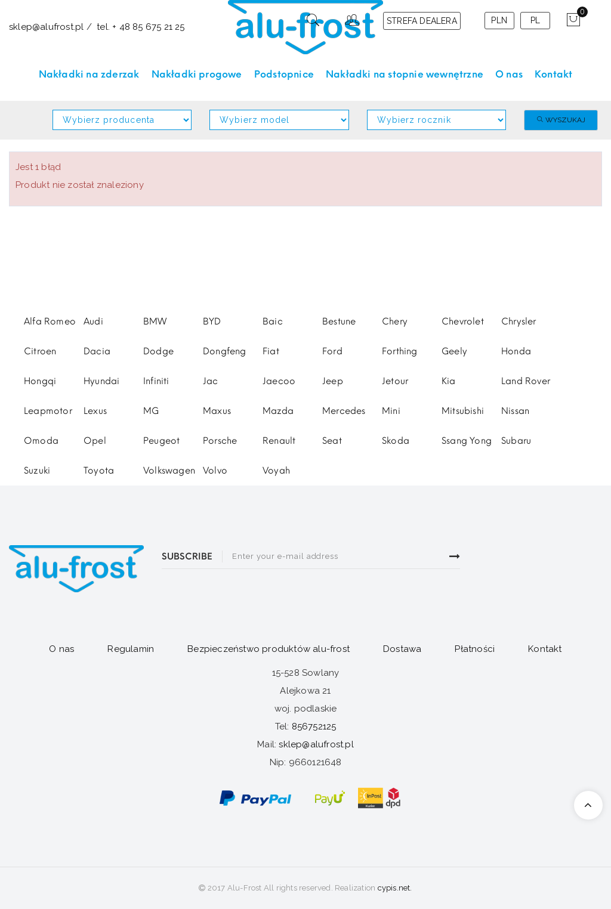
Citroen (40, 351)
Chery (395, 321)
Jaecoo (279, 381)
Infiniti (156, 381)
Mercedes (344, 411)
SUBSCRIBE (187, 556)
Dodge (158, 351)
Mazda (278, 411)
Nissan (515, 411)
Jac (210, 381)
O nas (61, 649)
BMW (155, 321)
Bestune (339, 321)
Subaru (516, 440)
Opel (95, 440)
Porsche (220, 440)
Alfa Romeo (50, 321)
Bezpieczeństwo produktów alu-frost (268, 649)
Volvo (215, 470)
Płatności (475, 649)
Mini (391, 411)
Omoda (41, 440)
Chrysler (518, 321)
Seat (332, 440)
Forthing (400, 351)
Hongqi (40, 381)
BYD (212, 321)
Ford (332, 351)
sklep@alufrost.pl (316, 744)
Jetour (395, 381)
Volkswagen (169, 470)
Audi (93, 321)
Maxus (217, 411)
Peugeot (161, 440)
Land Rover (525, 381)
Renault (279, 440)
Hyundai (101, 381)
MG (151, 411)
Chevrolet (463, 321)
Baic (273, 321)
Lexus (95, 411)
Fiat (271, 351)
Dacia (97, 351)
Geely (454, 351)
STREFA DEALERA (422, 21)
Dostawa (402, 649)
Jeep (332, 381)
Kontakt (544, 649)
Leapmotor (48, 411)
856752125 (314, 726)
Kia (449, 381)
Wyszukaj (560, 120)
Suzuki (37, 470)
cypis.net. (395, 887)
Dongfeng (224, 351)
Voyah (276, 470)
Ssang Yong (467, 440)
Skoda (395, 440)
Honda (516, 351)
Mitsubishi (463, 411)
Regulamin (130, 649)
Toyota (99, 470)
